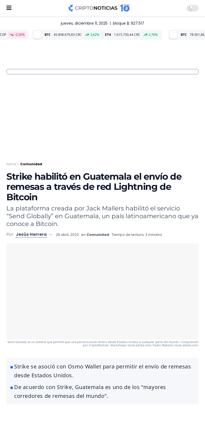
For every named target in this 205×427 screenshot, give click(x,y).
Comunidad (31, 164)
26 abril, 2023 (67, 234)
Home (11, 164)
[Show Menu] (8, 8)
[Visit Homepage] (99, 8)
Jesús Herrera (31, 234)
